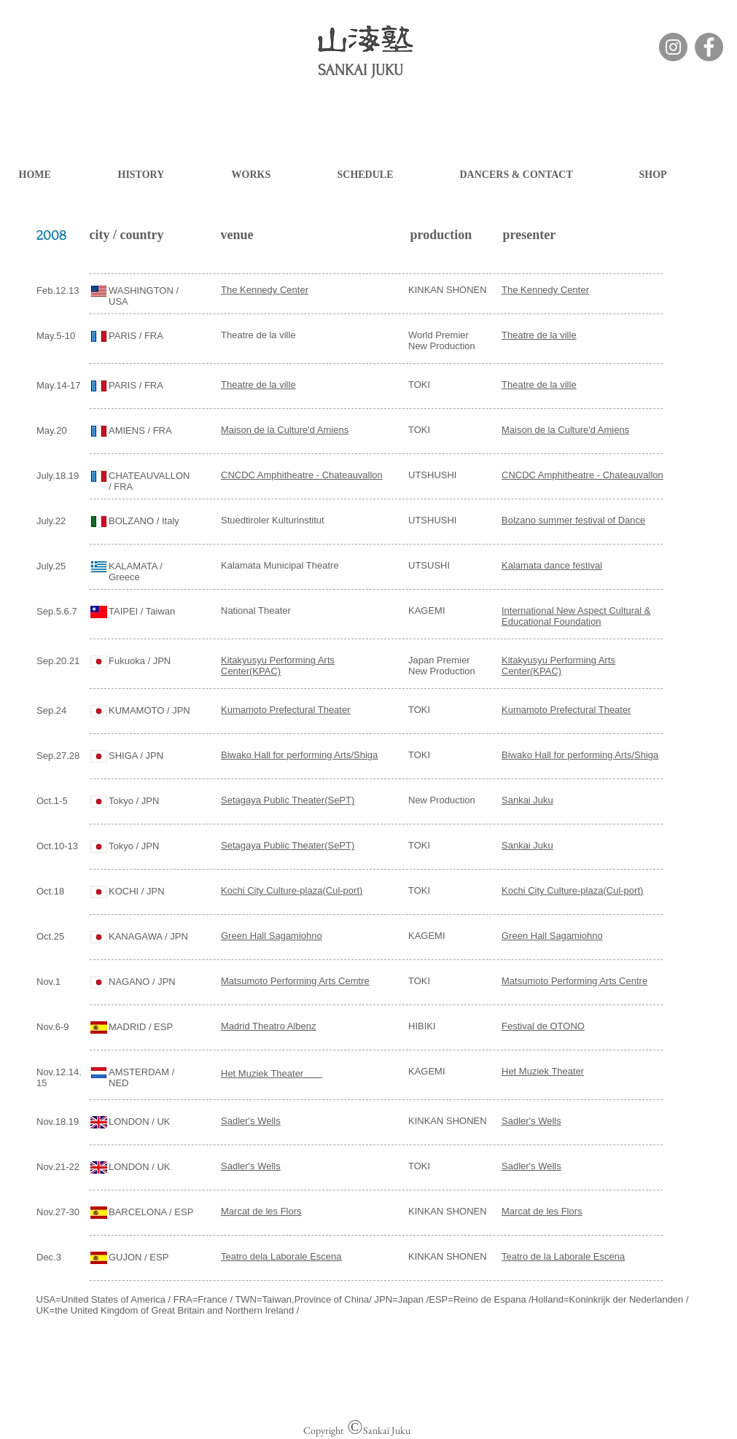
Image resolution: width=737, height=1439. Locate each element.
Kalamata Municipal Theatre (280, 565)
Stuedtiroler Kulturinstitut (272, 520)
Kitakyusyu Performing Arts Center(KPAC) (558, 665)
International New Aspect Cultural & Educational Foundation (576, 616)
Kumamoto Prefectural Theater (286, 709)
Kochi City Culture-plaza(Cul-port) (291, 890)
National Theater (256, 610)
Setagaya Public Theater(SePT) (287, 800)
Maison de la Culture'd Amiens (284, 429)
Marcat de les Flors (261, 1211)
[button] (168, 174)
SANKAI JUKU (360, 70)
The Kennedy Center (264, 289)
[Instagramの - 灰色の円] (673, 47)
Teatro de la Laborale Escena (563, 1256)
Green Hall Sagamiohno (271, 935)
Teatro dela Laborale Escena (281, 1256)
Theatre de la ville (258, 334)
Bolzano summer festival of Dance (573, 520)
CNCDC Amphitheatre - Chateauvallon (582, 474)
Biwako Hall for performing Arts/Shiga (299, 754)
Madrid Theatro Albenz (268, 1026)
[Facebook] (709, 47)
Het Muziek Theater (262, 1073)
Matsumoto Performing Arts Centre (574, 980)
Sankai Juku (527, 800)
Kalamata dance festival (552, 565)
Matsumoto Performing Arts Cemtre (295, 980)
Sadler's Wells (251, 1120)
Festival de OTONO (543, 1026)
